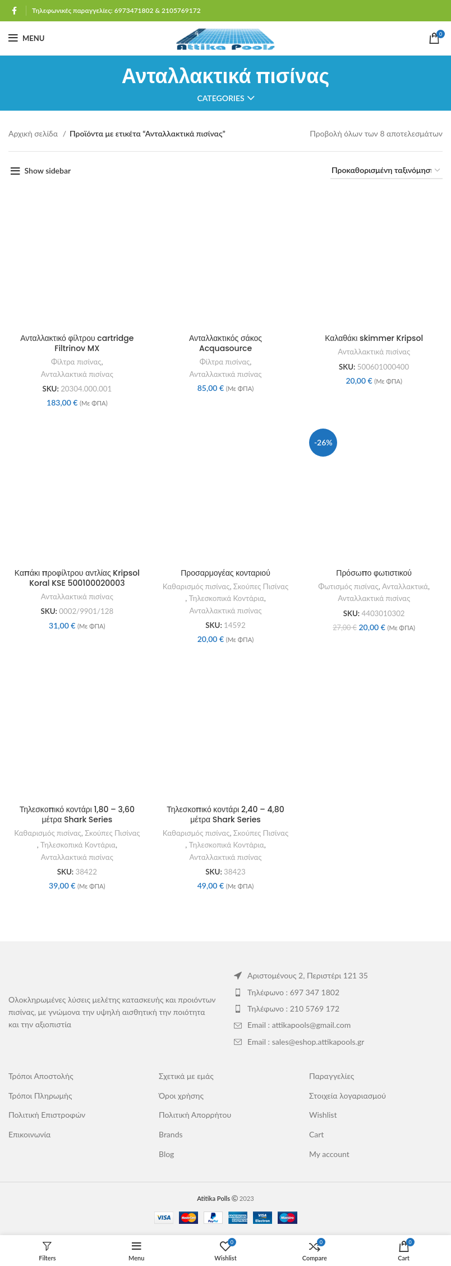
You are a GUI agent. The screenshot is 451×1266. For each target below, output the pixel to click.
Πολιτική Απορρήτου (195, 1114)
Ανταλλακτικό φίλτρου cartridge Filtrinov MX (77, 343)
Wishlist (323, 1114)
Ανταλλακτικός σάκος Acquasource (225, 343)
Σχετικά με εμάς (186, 1076)
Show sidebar (48, 170)
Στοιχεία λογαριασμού (347, 1095)
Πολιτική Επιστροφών (46, 1114)
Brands (171, 1134)
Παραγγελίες (331, 1076)
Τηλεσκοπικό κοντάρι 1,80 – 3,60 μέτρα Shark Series (77, 814)
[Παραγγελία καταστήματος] (386, 171)
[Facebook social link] (14, 10)
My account (329, 1154)
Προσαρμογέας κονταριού (225, 573)
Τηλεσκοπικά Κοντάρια (226, 598)
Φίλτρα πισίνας (76, 361)
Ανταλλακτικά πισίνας (77, 374)
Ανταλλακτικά (405, 586)
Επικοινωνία (29, 1134)
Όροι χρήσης (181, 1095)
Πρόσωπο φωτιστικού (374, 573)
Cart (316, 1134)
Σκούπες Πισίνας (260, 586)
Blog (166, 1154)
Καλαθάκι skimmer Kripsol (374, 338)
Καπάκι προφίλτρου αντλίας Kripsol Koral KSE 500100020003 (77, 578)
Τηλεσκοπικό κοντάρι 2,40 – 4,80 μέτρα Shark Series (225, 814)
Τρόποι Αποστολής (40, 1076)
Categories (220, 98)
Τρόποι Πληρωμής (40, 1095)
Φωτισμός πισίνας (348, 586)
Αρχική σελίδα (34, 133)
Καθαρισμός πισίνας (196, 586)
